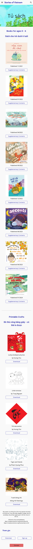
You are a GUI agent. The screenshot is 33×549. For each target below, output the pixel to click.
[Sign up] (24, 538)
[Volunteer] (8, 538)
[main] (16, 16)
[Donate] (16, 545)
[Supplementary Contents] (16, 70)
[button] (2, 2)
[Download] (16, 361)
